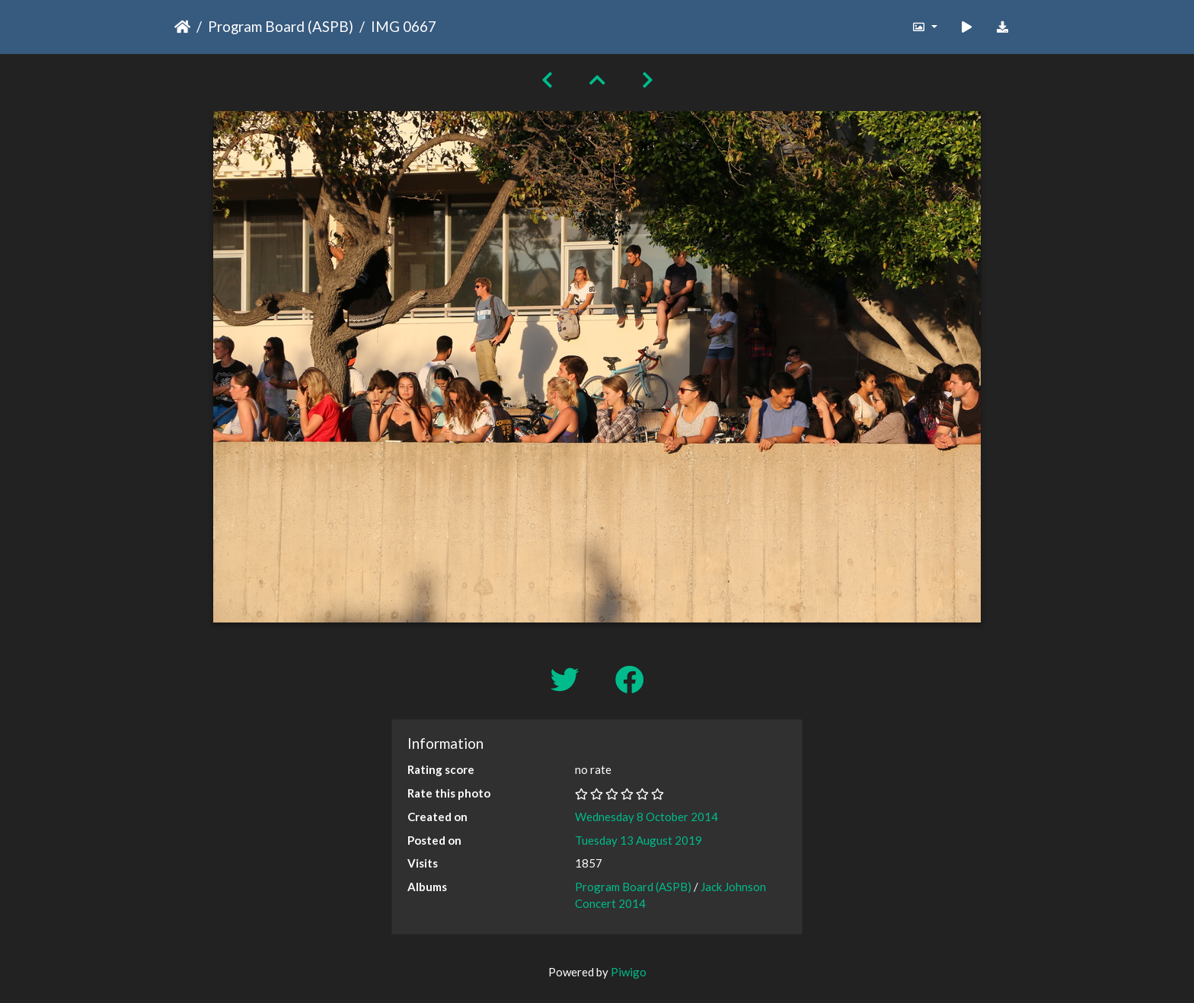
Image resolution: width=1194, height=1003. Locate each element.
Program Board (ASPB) (280, 26)
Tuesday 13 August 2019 (638, 840)
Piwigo (628, 972)
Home (182, 26)
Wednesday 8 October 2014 (646, 816)
